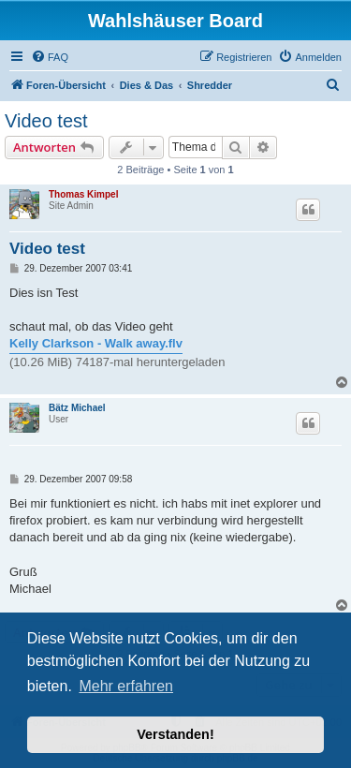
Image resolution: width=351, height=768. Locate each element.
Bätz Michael (77, 408)
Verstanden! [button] (175, 734)
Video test (46, 121)
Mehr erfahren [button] (126, 686)
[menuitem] (49, 57)
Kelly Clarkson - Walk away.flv (96, 343)
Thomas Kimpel (83, 194)
